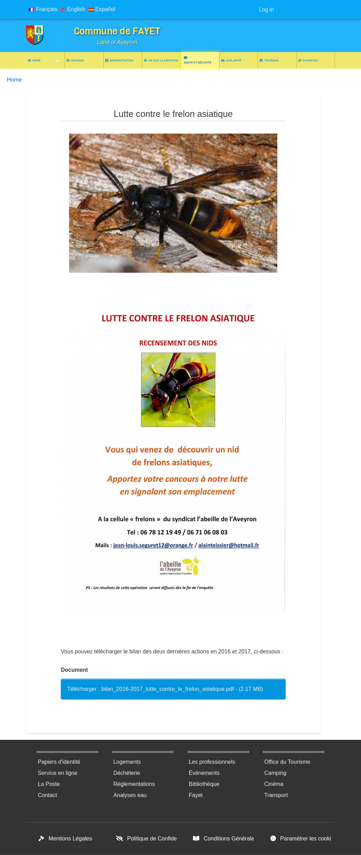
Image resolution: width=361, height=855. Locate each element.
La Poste (49, 784)
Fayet (196, 795)
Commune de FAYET (117, 31)
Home (34, 60)
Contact (47, 795)
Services (75, 60)
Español (101, 9)
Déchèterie (126, 773)
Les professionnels (212, 762)
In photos (308, 60)
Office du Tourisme (287, 762)
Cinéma (273, 784)
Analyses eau (129, 795)
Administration (119, 60)
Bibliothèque (204, 784)
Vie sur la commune (161, 60)
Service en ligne (57, 773)
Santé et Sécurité (197, 60)
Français (43, 9)
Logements (127, 762)
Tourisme (269, 60)
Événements (204, 773)
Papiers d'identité (59, 762)
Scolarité (231, 60)
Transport (276, 795)
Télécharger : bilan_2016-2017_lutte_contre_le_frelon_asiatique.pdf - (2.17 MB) (165, 689)
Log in (266, 9)
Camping (275, 773)
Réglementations (134, 784)
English (72, 9)
